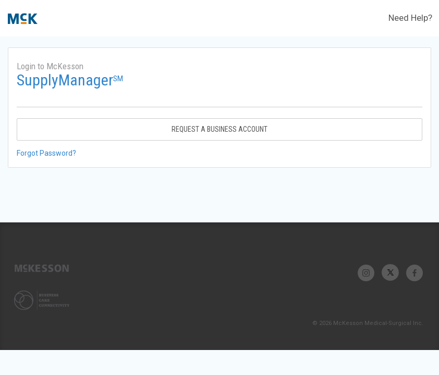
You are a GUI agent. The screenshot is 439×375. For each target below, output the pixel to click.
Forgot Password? (46, 153)
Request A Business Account (219, 129)
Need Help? (410, 17)
